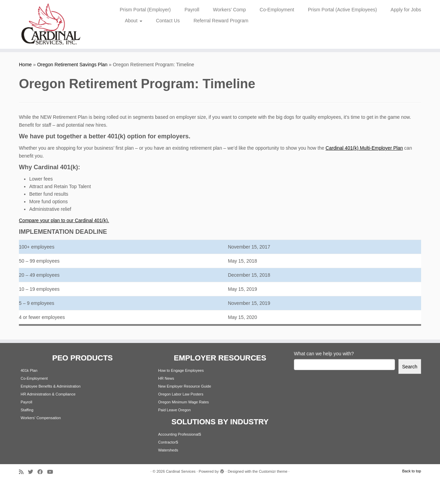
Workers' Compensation (41, 418)
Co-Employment (277, 9)
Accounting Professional (178, 434)
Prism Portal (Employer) (145, 9)
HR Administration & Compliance (48, 394)
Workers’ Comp (229, 9)
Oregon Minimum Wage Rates (183, 402)
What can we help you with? (324, 353)
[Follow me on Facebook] (42, 471)
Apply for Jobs (405, 9)
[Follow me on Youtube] (52, 471)
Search (409, 366)
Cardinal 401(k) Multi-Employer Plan (364, 148)
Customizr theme (273, 471)
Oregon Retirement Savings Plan (72, 64)
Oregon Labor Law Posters (180, 394)
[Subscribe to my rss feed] (23, 471)
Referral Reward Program (221, 20)
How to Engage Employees (181, 370)
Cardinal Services (181, 471)
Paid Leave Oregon (174, 410)
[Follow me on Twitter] (32, 471)
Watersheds (168, 450)
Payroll (192, 9)
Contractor (167, 442)
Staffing (27, 410)
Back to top (411, 471)
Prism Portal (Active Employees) (342, 9)
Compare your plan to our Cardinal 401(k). (64, 220)
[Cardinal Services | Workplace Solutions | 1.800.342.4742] (50, 24)
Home (25, 64)
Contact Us (168, 20)
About (133, 20)
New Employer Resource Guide (184, 386)
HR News (166, 378)
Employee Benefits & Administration (50, 386)
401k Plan (29, 370)
